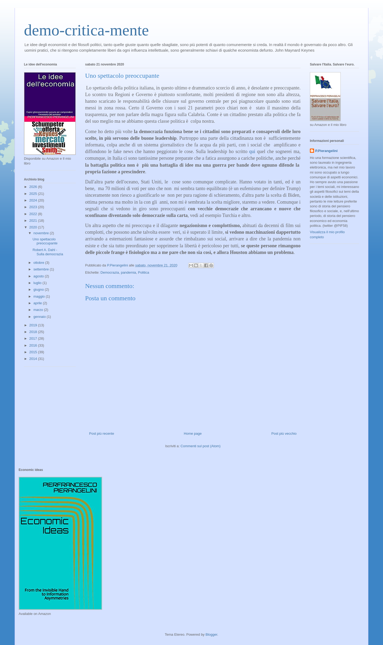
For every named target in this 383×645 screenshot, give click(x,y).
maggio (40, 296)
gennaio (40, 317)
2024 (33, 200)
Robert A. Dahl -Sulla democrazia (47, 252)
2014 (33, 359)
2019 (33, 325)
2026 (33, 187)
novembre (42, 233)
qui (252, 151)
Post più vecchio (284, 434)
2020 (33, 227)
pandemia (128, 272)
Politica (143, 272)
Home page (193, 434)
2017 (33, 338)
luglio (38, 283)
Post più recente (101, 434)
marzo (39, 310)
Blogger (211, 634)
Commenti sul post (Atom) (200, 446)
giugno (39, 289)
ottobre (39, 263)
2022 (33, 214)
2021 (33, 221)
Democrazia (110, 272)
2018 (33, 332)
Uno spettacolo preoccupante (44, 241)
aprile (38, 303)
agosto (39, 276)
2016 (33, 345)
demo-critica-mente (86, 30)
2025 (33, 194)
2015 (33, 352)
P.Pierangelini (326, 151)
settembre (42, 269)
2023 (33, 207)
